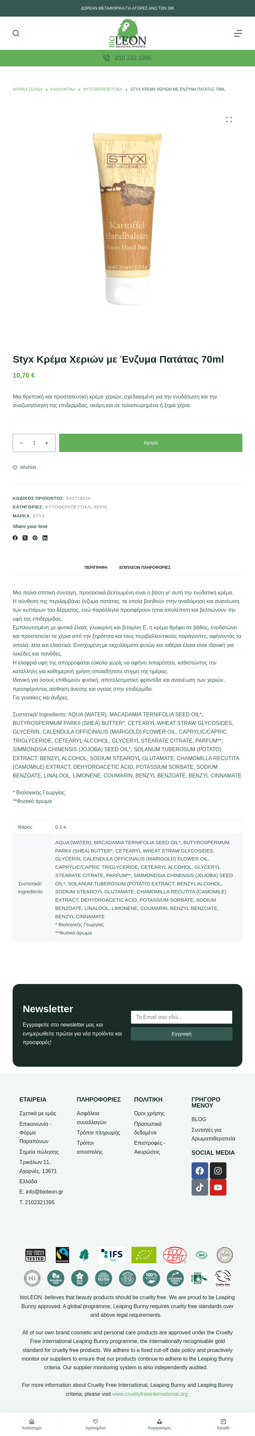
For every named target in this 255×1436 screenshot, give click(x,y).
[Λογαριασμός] (159, 1424)
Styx (39, 515)
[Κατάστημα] (31, 1424)
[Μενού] (238, 33)
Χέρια (100, 506)
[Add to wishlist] (24, 467)
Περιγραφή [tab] (95, 567)
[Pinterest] (35, 537)
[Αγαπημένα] (95, 1424)
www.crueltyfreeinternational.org (150, 1394)
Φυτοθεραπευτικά (68, 506)
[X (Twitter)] (25, 537)
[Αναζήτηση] (16, 33)
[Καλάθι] (223, 1424)
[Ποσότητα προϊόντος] (34, 443)
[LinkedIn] (44, 537)
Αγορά (151, 442)
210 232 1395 (133, 57)
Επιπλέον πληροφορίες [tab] (144, 567)
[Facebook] (15, 537)
